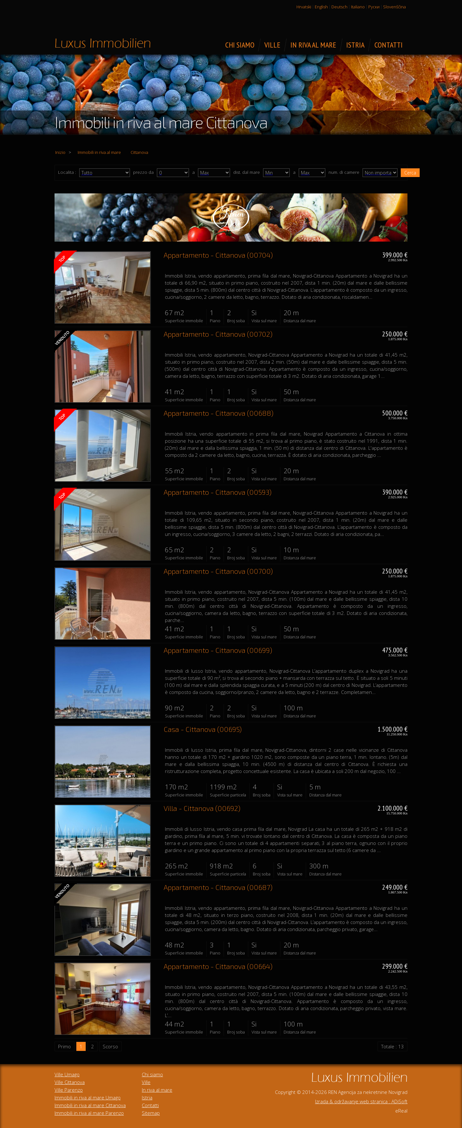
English (321, 7)
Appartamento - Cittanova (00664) (218, 966)
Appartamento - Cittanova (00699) (218, 650)
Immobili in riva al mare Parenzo (89, 1113)
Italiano (358, 7)
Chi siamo (152, 1074)
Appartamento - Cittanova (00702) (218, 334)
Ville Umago (67, 1074)
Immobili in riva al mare (99, 152)
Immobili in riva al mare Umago (88, 1097)
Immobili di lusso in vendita (103, 43)
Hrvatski (303, 7)
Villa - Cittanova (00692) (202, 808)
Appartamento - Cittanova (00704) (218, 255)
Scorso (110, 1046)
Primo (64, 1046)
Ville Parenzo (69, 1090)
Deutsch (339, 7)
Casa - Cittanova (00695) (203, 729)
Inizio (60, 152)
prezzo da (143, 172)
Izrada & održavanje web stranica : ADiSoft (361, 1101)
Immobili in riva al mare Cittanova (90, 1105)
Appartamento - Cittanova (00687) (218, 887)
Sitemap (151, 1113)
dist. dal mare (246, 172)
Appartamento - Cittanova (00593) (217, 492)
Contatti (150, 1105)
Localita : (67, 172)
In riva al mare (157, 1090)
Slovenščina (394, 7)
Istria (147, 1097)
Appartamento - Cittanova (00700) (218, 571)
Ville (146, 1082)
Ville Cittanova (70, 1082)
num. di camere (344, 172)
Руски (374, 7)
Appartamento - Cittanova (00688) (218, 413)
